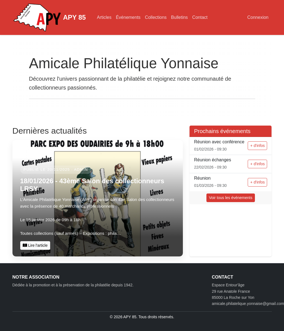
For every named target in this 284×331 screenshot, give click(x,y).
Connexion (258, 17)
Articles (104, 17)
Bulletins (179, 17)
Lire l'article (35, 245)
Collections (156, 17)
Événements (128, 17)
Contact (200, 17)
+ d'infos (257, 145)
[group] (97, 198)
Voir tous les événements (230, 197)
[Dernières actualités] (97, 198)
